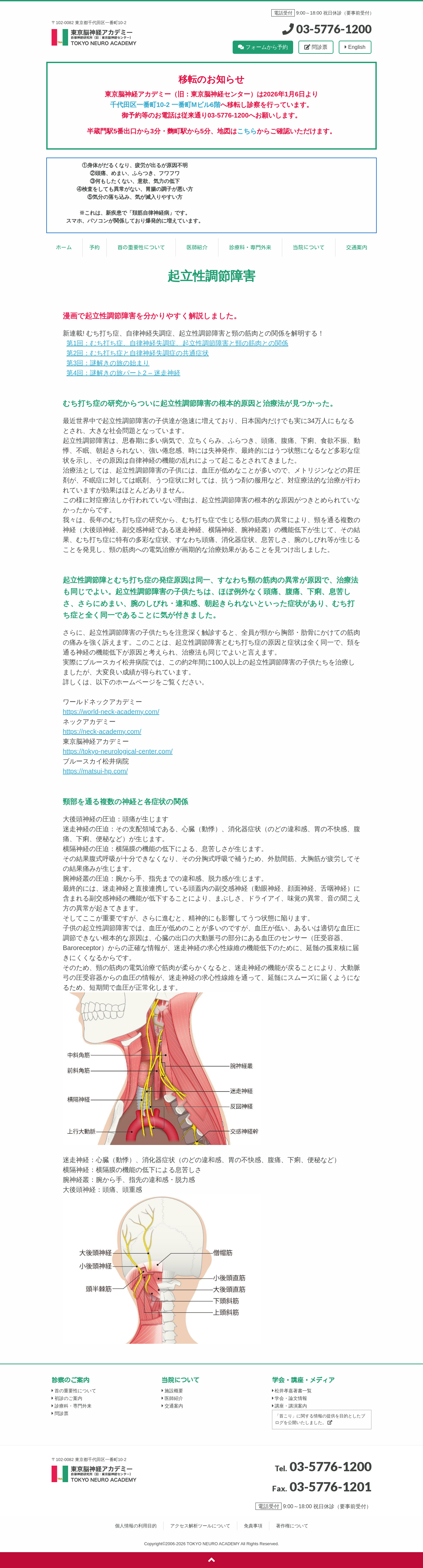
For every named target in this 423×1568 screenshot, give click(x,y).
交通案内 (356, 247)
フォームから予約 (263, 47)
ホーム (64, 247)
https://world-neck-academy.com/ (111, 711)
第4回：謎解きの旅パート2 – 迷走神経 (123, 372)
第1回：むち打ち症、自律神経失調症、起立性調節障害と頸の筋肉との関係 (177, 343)
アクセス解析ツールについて (200, 1525)
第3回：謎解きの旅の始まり (107, 363)
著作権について (292, 1525)
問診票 (315, 47)
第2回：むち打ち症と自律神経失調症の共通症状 (137, 353)
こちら (247, 131)
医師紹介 (197, 247)
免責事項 (253, 1525)
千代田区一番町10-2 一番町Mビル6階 (165, 104)
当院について (309, 247)
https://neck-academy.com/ (102, 731)
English (355, 47)
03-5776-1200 (326, 29)
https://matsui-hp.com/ (95, 771)
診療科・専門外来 (250, 247)
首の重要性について (141, 247)
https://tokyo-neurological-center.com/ (118, 751)
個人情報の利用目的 (136, 1525)
